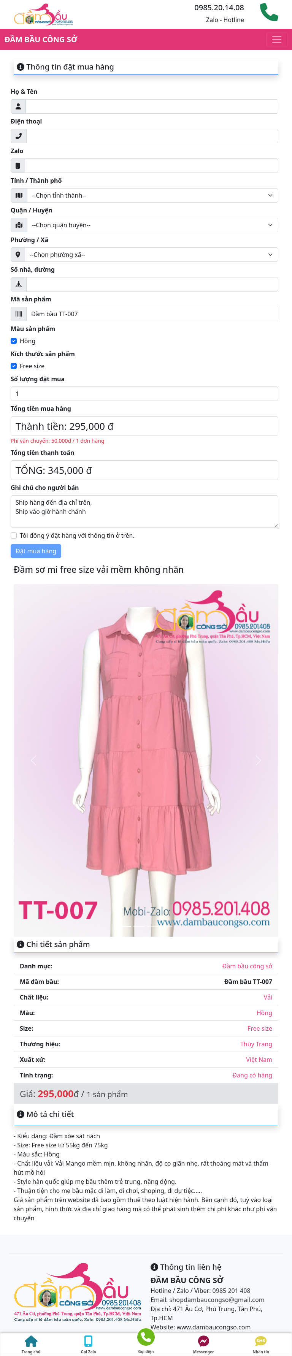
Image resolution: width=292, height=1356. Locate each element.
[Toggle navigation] (276, 39)
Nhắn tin (261, 1344)
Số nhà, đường (33, 269)
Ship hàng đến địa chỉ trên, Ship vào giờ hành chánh (144, 511)
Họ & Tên (24, 91)
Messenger (203, 1344)
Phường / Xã (29, 240)
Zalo (17, 151)
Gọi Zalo (89, 1344)
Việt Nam (259, 1059)
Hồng (27, 341)
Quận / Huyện (31, 210)
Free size (32, 366)
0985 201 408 (232, 1290)
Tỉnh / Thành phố (36, 180)
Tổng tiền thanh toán (42, 452)
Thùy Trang (256, 1044)
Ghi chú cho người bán (45, 487)
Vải (268, 997)
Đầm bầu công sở (247, 966)
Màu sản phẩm (33, 329)
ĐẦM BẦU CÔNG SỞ (41, 39)
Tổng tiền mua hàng (41, 408)
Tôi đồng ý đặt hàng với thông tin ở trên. (77, 535)
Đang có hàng (252, 1075)
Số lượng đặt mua (38, 379)
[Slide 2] (139, 926)
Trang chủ (31, 1344)
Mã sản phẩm (31, 299)
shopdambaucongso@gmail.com (217, 1300)
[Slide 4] (166, 926)
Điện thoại (26, 121)
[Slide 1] (125, 926)
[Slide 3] (153, 926)
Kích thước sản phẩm (43, 354)
